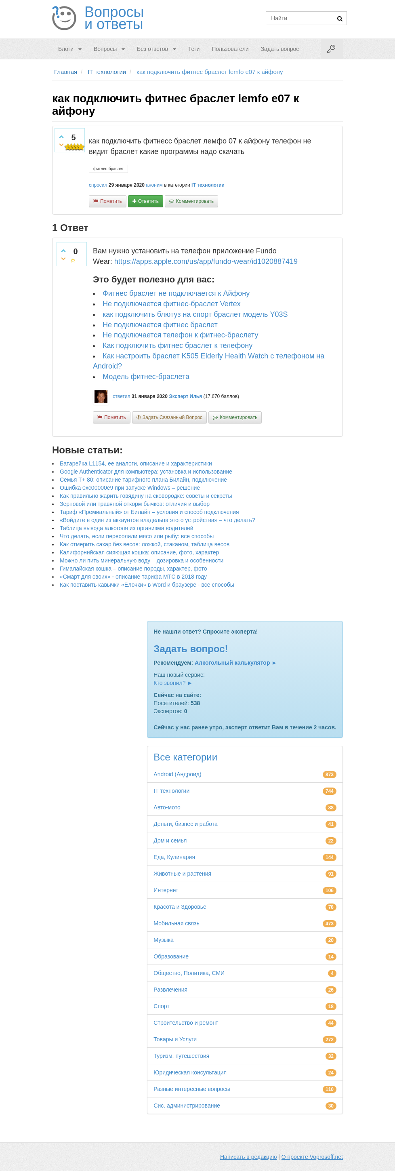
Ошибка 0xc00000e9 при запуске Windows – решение (130, 487)
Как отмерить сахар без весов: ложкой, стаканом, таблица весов (144, 544)
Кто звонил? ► (173, 683)
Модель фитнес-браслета (146, 377)
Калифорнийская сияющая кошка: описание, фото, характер (139, 552)
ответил (121, 396)
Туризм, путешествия (181, 1056)
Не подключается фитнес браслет (160, 325)
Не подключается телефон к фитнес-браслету (180, 335)
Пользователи (230, 49)
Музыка (163, 940)
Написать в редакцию (248, 1157)
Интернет (165, 890)
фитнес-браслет (108, 168)
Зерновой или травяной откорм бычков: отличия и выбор (135, 504)
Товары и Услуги (175, 1039)
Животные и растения (182, 873)
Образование (171, 956)
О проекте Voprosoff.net (312, 1157)
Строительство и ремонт (185, 1022)
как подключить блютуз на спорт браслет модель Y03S (195, 314)
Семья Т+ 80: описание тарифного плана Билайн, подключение (143, 479)
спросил (98, 185)
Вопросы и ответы (114, 18)
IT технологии (208, 185)
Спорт (161, 1006)
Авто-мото (166, 807)
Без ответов (152, 49)
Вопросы (105, 49)
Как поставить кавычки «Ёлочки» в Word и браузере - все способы (147, 584)
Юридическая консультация (190, 1072)
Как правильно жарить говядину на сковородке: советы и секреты (146, 496)
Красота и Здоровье (179, 907)
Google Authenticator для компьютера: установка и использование (146, 471)
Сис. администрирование (186, 1105)
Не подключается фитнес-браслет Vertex (172, 304)
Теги (194, 49)
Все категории (185, 757)
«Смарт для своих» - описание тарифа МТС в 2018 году (133, 576)
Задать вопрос (280, 49)
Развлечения (170, 989)
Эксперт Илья (185, 396)
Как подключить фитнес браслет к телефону (177, 345)
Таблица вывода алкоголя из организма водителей (126, 528)
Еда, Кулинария (174, 857)
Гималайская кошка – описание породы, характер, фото (133, 568)
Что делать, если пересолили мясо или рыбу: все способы (137, 536)
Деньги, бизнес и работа (185, 824)
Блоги (66, 49)
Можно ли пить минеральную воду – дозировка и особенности (141, 560)
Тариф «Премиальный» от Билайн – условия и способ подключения (149, 512)
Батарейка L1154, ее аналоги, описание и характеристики (136, 463)
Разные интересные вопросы (191, 1089)
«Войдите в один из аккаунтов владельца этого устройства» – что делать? (157, 520)
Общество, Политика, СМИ (189, 973)
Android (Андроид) (177, 774)
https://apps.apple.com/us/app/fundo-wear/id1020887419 (206, 261)
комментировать (195, 201)
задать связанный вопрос (172, 417)
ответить (148, 201)
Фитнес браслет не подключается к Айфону (176, 293)
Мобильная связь (176, 923)
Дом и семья (170, 840)
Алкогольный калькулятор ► (236, 662)
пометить (111, 201)
